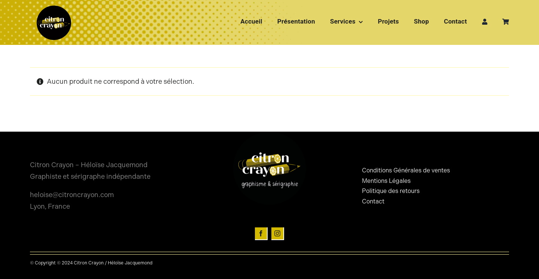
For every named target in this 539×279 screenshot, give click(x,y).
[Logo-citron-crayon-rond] (54, 7)
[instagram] (277, 233)
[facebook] (261, 233)
